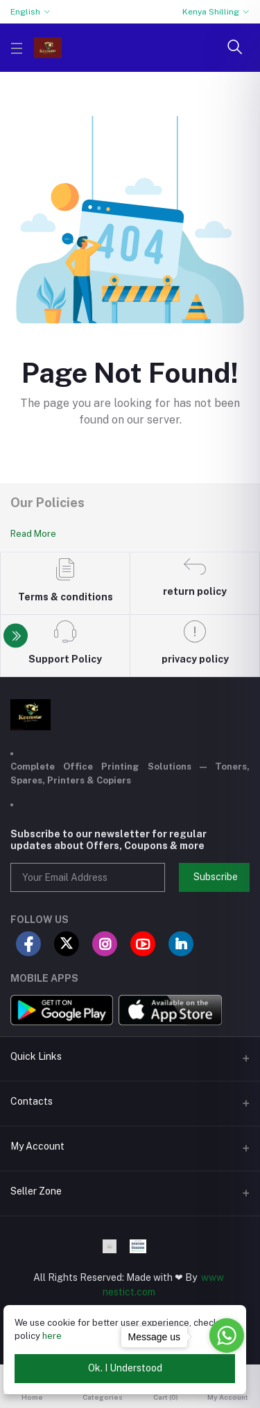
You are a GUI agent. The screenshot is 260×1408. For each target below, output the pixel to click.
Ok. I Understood (125, 1367)
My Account (37, 1146)
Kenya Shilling (210, 12)
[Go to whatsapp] (226, 1335)
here (52, 1336)
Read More (33, 534)
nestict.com (129, 1291)
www (212, 1277)
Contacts (31, 1101)
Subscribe (215, 876)
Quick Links (36, 1056)
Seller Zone (36, 1191)
